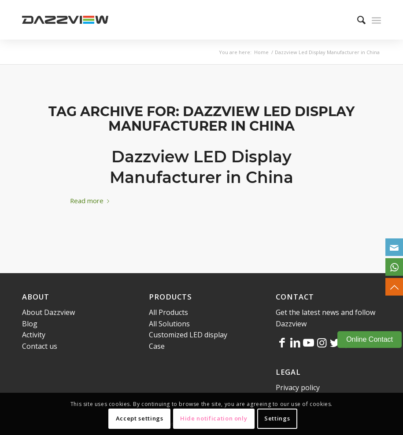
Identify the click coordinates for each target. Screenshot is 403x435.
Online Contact (369, 339)
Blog (29, 324)
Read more (91, 200)
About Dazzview (48, 312)
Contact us (39, 346)
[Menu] (376, 20)
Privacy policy (298, 387)
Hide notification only (213, 418)
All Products (168, 312)
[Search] (357, 20)
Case (157, 346)
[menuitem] (357, 20)
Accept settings (139, 418)
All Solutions (169, 324)
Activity (33, 335)
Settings (277, 418)
